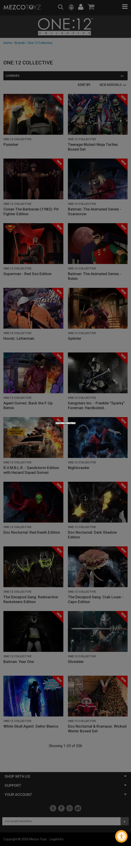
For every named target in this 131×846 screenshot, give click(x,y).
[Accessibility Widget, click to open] (121, 836)
